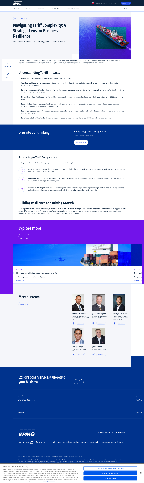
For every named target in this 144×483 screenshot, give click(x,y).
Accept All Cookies (110, 478)
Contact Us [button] (23, 304)
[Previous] (21, 236)
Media (110, 3)
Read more (21, 412)
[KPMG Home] (17, 3)
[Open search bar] (127, 9)
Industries (41, 9)
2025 (27, 18)
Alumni (105, 3)
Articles (21, 18)
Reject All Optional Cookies (110, 473)
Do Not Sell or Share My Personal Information (107, 442)
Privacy (59, 442)
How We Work (55, 9)
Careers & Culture (73, 9)
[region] (72, 473)
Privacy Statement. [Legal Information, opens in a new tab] (49, 481)
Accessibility (67, 442)
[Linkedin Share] (31, 442)
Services (28, 9)
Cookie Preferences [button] (80, 442)
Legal (53, 442)
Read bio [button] (80, 323)
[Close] (141, 473)
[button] (93, 3)
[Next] (27, 236)
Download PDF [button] (81, 142)
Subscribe (116, 3)
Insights (17, 9)
